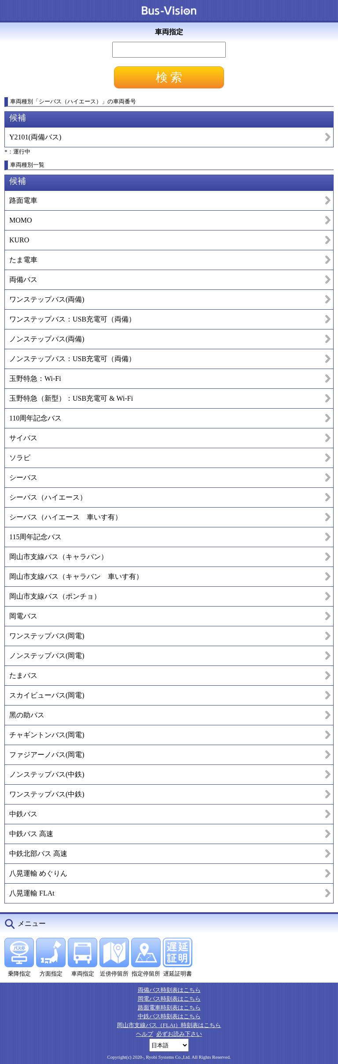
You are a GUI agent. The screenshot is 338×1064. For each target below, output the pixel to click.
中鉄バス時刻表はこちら (169, 1016)
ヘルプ (144, 1034)
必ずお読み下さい (179, 1034)
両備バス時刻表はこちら (169, 990)
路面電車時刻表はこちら (169, 1007)
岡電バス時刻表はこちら (169, 998)
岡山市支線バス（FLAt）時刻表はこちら (169, 1025)
